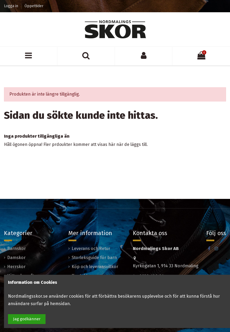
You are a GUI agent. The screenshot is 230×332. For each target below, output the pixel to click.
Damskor (16, 257)
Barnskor (16, 248)
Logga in (11, 6)
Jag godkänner (26, 319)
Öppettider (33, 6)
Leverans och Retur (91, 248)
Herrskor (16, 266)
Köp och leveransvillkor (95, 266)
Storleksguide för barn (94, 257)
